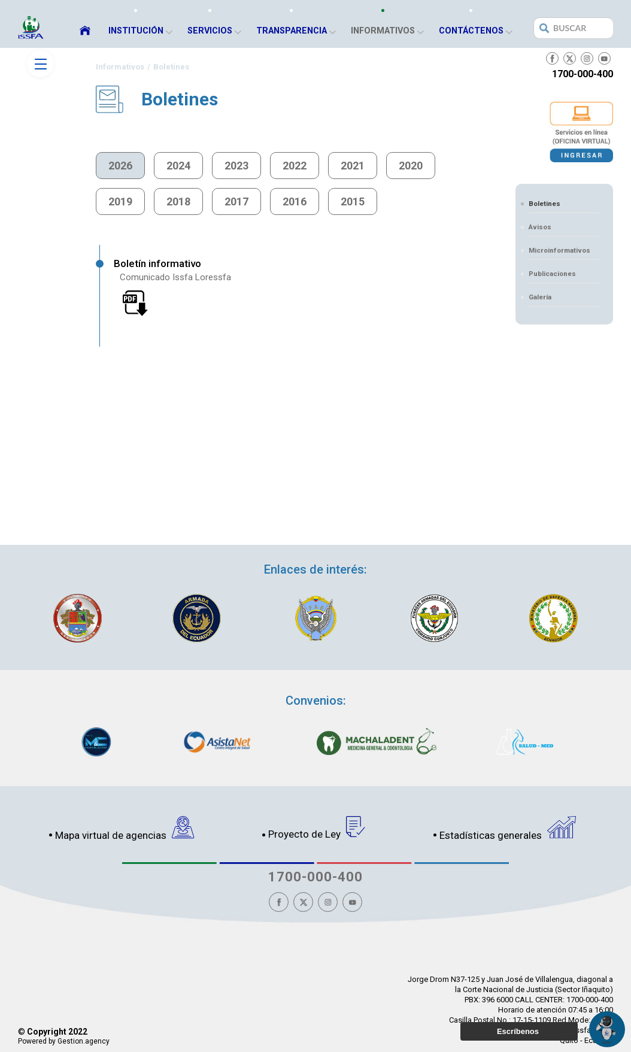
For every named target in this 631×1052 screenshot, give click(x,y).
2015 (353, 201)
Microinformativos (559, 250)
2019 (120, 201)
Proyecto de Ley (317, 828)
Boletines (544, 203)
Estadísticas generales (507, 828)
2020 (411, 165)
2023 (236, 165)
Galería (540, 297)
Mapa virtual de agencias (125, 828)
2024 (178, 165)
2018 (178, 201)
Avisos (540, 227)
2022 (295, 165)
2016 (295, 201)
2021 (353, 165)
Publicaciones (552, 273)
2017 (236, 201)
